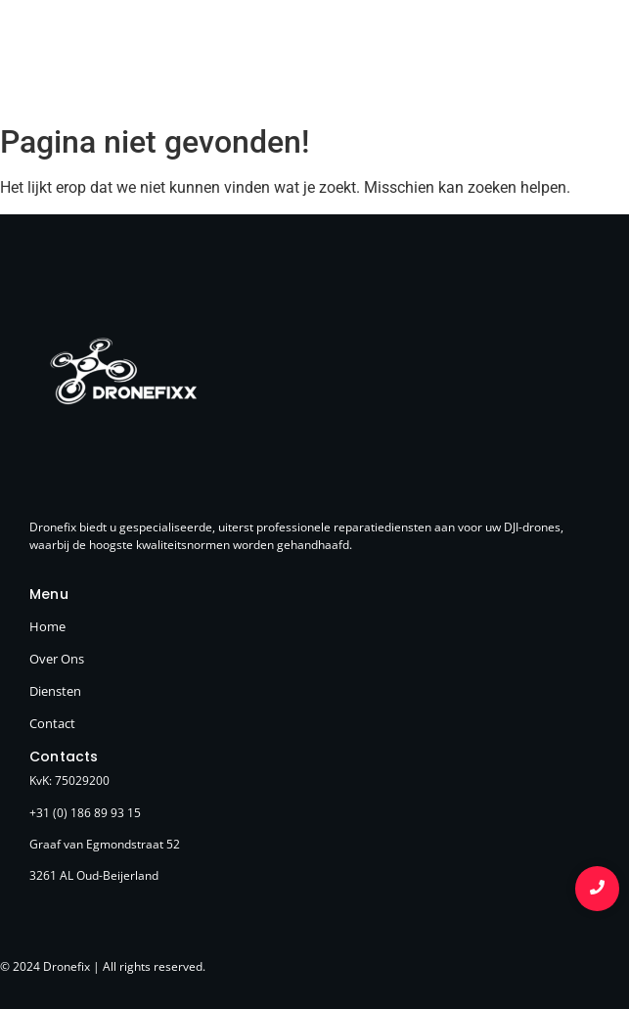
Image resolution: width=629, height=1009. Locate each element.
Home (47, 626)
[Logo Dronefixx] (99, 59)
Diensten (55, 691)
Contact (52, 723)
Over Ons (56, 658)
